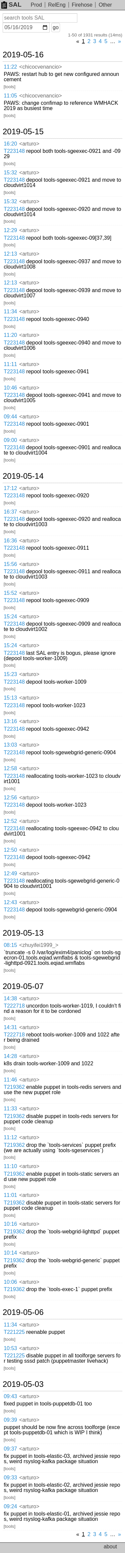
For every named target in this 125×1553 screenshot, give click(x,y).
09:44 (10, 416)
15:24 (10, 616)
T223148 (14, 151)
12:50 (10, 850)
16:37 (10, 512)
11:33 (10, 1108)
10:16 (10, 1224)
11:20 (10, 335)
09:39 (10, 1420)
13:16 (10, 721)
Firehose (82, 5)
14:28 (10, 1056)
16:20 (10, 144)
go (56, 27)
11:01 (10, 1195)
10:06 (10, 1282)
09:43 (10, 1396)
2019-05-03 (23, 1384)
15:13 (10, 698)
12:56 (10, 797)
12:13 (10, 254)
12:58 (10, 768)
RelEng (56, 5)
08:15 (10, 945)
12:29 (10, 230)
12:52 (10, 821)
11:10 (10, 1166)
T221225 (14, 1332)
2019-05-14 (23, 476)
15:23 (10, 674)
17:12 (10, 488)
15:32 (10, 172)
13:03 (10, 745)
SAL (11, 4)
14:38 (10, 998)
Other (105, 5)
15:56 (10, 564)
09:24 (10, 1506)
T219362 (14, 1087)
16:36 (10, 540)
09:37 (10, 1449)
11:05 (10, 95)
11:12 (10, 1137)
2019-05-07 (23, 986)
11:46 (10, 1080)
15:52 (10, 593)
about (110, 1546)
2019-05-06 (23, 1312)
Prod (36, 5)
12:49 (10, 873)
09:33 (10, 1477)
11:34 (10, 311)
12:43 (10, 902)
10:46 (10, 388)
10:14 (10, 1253)
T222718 (14, 1006)
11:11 (10, 364)
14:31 (10, 1027)
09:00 (10, 440)
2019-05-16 (23, 54)
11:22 (10, 67)
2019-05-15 (23, 131)
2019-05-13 (23, 933)
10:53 (10, 1348)
